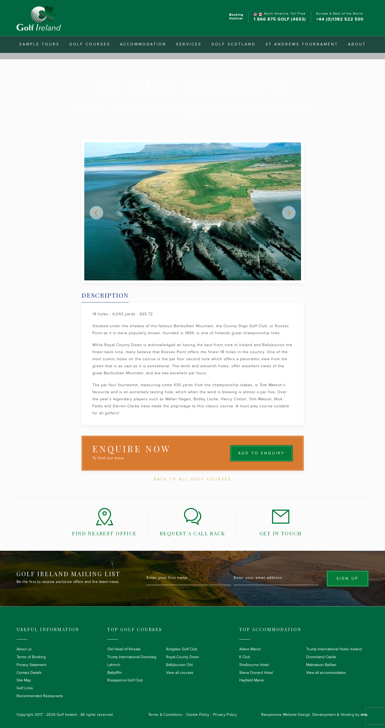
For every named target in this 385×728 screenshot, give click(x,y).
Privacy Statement (31, 665)
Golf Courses (89, 44)
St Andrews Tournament (302, 44)
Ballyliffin (114, 673)
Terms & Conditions (165, 715)
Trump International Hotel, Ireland (334, 649)
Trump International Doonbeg (131, 657)
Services (189, 44)
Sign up (347, 578)
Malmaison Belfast (321, 665)
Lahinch (113, 665)
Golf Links (25, 688)
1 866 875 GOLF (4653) (280, 19)
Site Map (24, 680)
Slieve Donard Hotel (256, 673)
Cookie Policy (197, 715)
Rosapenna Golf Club (125, 680)
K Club (244, 657)
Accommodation (143, 44)
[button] (96, 212)
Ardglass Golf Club (181, 649)
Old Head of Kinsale (124, 649)
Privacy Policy (225, 715)
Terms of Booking (31, 657)
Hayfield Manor (251, 680)
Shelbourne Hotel (254, 665)
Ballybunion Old (179, 665)
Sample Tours (39, 44)
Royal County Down (182, 657)
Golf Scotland (233, 44)
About (357, 44)
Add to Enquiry (261, 453)
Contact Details (29, 673)
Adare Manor (250, 649)
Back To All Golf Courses (192, 479)
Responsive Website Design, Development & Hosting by (315, 715)
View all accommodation (326, 673)
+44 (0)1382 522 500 (340, 19)
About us (24, 649)
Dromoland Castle (321, 657)
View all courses (179, 673)
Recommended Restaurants (40, 696)
